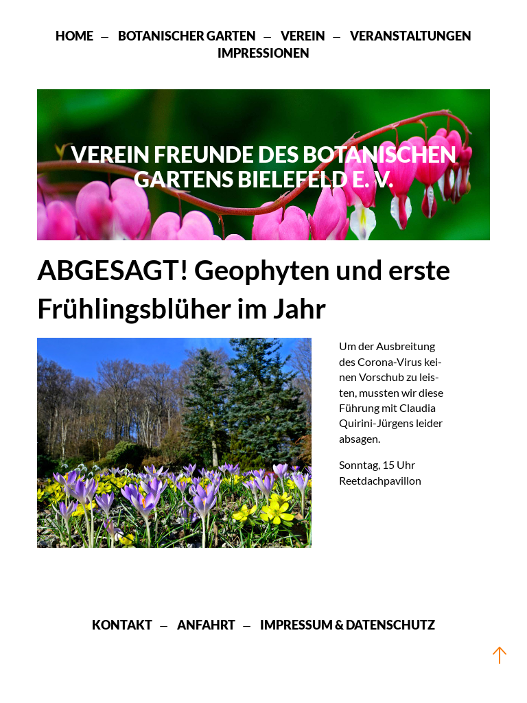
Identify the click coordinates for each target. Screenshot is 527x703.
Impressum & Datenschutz (347, 624)
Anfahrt (206, 624)
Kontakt (122, 624)
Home (74, 35)
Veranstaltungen (410, 35)
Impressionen (263, 52)
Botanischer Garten (187, 35)
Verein (303, 35)
